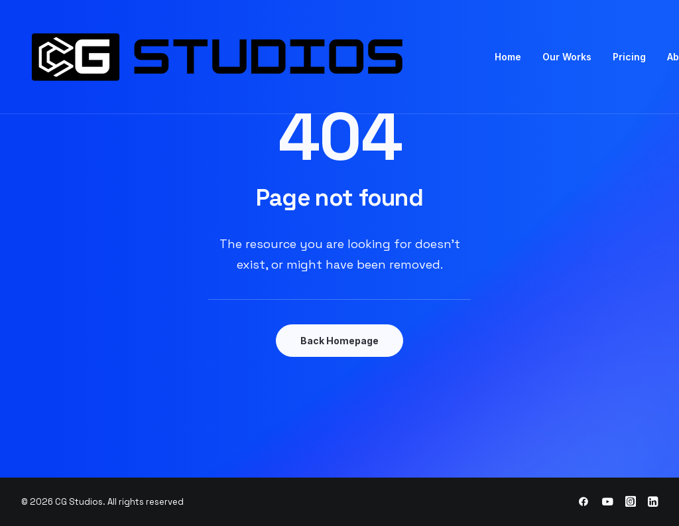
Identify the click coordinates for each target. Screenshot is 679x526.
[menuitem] (507, 57)
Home (508, 56)
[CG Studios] (253, 57)
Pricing (629, 56)
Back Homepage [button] (339, 340)
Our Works (566, 56)
